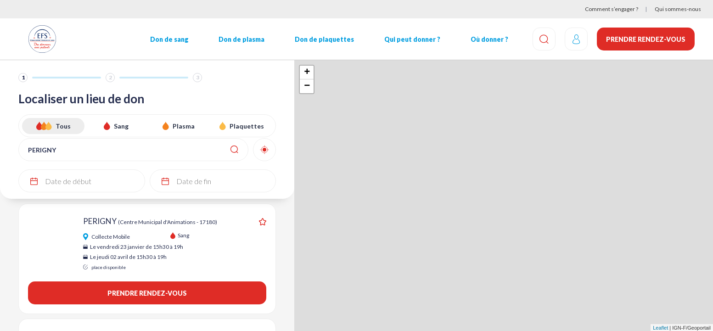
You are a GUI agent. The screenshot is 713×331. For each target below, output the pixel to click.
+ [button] (307, 72)
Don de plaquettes (324, 39)
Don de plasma (241, 39)
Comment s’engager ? (611, 9)
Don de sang (169, 39)
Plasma (184, 126)
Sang (121, 126)
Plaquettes (247, 126)
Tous (63, 126)
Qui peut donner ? (412, 39)
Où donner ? (489, 39)
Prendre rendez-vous (645, 39)
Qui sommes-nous (678, 9)
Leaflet (660, 328)
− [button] (307, 86)
